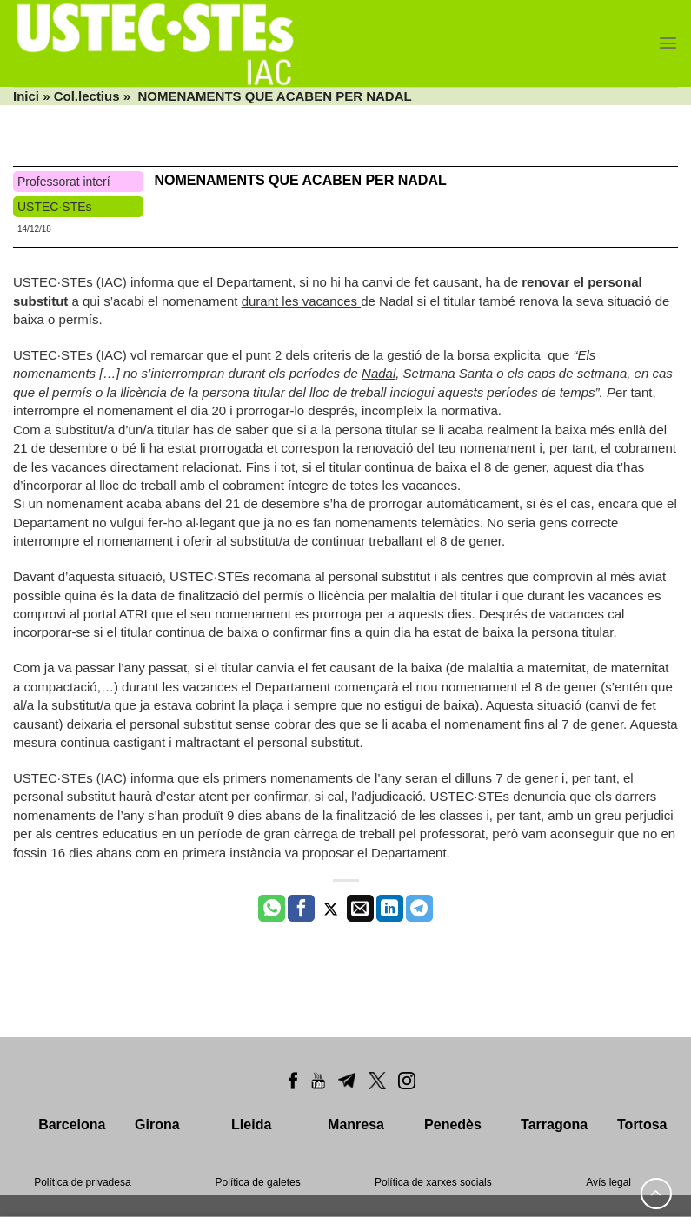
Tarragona (554, 1124)
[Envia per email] (360, 909)
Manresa (356, 1124)
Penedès (453, 1124)
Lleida (251, 1124)
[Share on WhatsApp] (271, 909)
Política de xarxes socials (433, 1182)
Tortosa (642, 1124)
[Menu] (668, 43)
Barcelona (71, 1124)
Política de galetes (258, 1182)
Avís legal (608, 1182)
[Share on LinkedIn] (389, 909)
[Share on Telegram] (419, 909)
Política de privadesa (82, 1182)
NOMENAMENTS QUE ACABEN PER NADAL (300, 180)
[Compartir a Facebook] (301, 909)
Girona (157, 1124)
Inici (26, 96)
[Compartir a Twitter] (330, 909)
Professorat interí (63, 182)
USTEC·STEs (54, 207)
